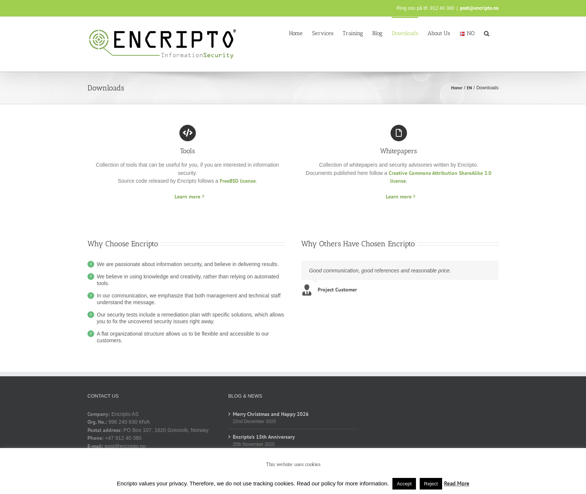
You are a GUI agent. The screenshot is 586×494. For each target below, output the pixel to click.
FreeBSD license (238, 180)
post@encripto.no (479, 8)
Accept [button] (404, 484)
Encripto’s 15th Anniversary (264, 436)
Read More (456, 483)
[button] (486, 33)
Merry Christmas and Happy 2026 (271, 414)
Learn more (187, 196)
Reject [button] (431, 484)
